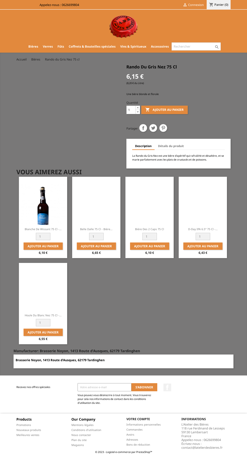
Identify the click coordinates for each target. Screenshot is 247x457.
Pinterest (163, 128)
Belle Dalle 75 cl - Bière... (96, 229)
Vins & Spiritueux (133, 46)
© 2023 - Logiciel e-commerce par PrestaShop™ (123, 452)
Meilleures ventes (27, 435)
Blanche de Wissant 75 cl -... (43, 229)
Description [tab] (143, 146)
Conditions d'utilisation (86, 430)
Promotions (23, 425)
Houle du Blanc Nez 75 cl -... (43, 315)
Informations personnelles (143, 424)
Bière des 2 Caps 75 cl (149, 229)
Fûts (61, 46)
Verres (48, 46)
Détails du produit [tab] (171, 146)
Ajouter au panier (164, 109)
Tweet (153, 128)
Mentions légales (82, 425)
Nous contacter (81, 435)
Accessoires (160, 46)
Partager (143, 128)
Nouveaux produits (28, 430)
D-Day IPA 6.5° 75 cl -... (203, 229)
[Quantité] (131, 110)
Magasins (77, 445)
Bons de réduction (138, 444)
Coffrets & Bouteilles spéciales (92, 46)
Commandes (134, 429)
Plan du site (79, 440)
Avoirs (130, 434)
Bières (33, 46)
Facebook (167, 387)
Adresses (132, 439)
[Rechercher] (196, 46)
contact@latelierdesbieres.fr (202, 447)
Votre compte (138, 419)
